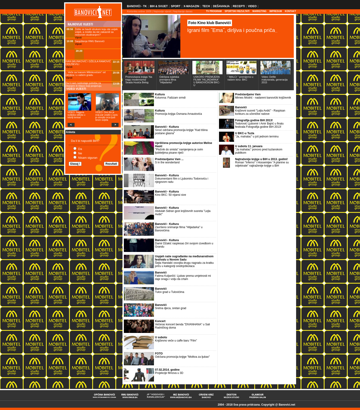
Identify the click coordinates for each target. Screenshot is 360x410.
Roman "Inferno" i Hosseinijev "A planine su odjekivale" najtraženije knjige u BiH (262, 164)
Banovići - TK (137, 6)
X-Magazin (191, 6)
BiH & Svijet (159, 6)
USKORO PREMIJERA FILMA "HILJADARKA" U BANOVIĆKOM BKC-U (207, 81)
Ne (80, 153)
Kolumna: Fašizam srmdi (170, 97)
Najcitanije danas (182, 11)
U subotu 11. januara (249, 146)
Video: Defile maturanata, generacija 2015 (275, 79)
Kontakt (290, 11)
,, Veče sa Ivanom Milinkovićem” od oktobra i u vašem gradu (86, 73)
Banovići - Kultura (167, 126)
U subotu (161, 337)
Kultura (160, 94)
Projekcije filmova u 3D (169, 373)
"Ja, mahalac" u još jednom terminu (257, 136)
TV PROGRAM (214, 11)
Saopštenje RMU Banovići (90, 41)
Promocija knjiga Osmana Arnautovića (178, 113)
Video (252, 6)
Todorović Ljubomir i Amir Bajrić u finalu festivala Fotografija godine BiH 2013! (259, 125)
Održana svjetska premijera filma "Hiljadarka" (169, 79)
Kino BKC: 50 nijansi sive (170, 194)
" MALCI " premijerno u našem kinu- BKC (241, 78)
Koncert (160, 321)
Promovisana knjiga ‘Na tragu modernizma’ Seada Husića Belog (138, 79)
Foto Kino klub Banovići (209, 23)
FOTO (159, 353)
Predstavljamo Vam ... (169, 159)
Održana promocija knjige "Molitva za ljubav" (182, 356)
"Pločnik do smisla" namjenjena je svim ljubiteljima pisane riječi (179, 151)
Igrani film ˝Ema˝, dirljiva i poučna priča (231, 30)
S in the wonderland (167, 162)
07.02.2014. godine (167, 369)
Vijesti (78, 37)
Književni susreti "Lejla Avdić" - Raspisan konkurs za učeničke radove (260, 112)
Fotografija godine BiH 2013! (254, 120)
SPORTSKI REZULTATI (237, 11)
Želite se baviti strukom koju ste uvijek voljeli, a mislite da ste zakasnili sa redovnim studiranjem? (96, 32)
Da (80, 149)
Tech (206, 6)
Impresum (275, 11)
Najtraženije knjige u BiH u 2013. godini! (261, 159)
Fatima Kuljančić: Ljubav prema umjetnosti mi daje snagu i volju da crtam (183, 277)
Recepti (239, 6)
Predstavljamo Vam (248, 94)
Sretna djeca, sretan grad (170, 308)
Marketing (259, 11)
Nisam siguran (87, 157)
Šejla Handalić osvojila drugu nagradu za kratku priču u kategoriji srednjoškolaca (184, 264)
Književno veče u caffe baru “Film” (176, 340)
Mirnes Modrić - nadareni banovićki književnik (263, 97)
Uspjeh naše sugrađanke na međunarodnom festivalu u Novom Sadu (184, 258)
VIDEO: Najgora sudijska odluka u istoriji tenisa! (76, 115)
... (276, 31)
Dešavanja (221, 6)
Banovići (161, 272)
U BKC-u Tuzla (244, 133)
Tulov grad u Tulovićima (169, 292)
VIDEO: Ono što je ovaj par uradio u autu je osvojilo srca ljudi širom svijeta (106, 116)
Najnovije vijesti (162, 11)
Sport (175, 6)
